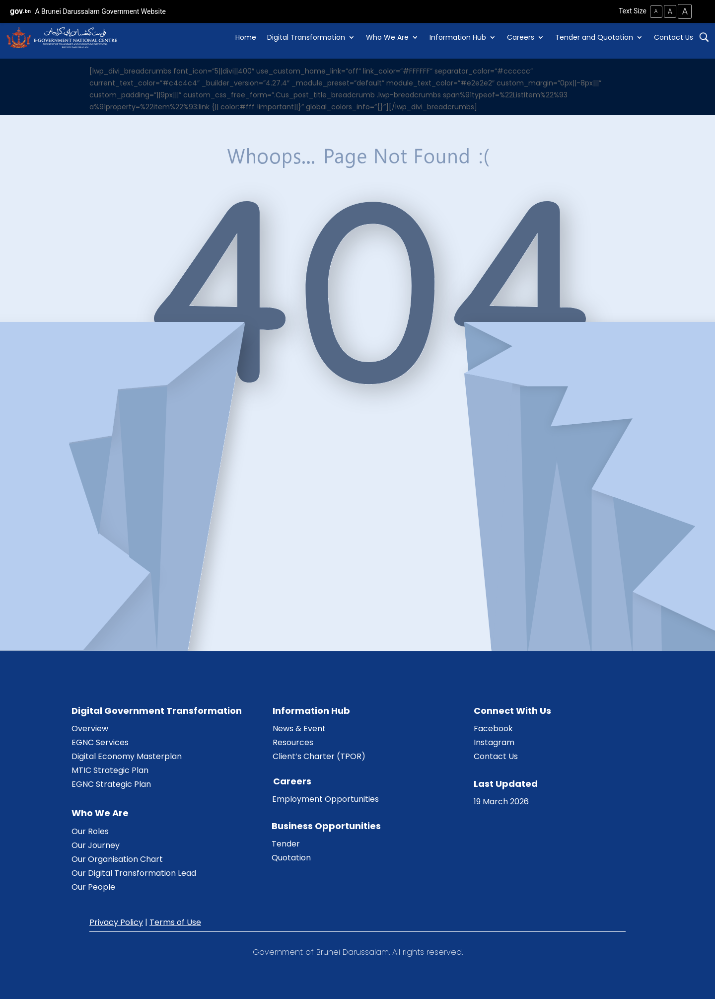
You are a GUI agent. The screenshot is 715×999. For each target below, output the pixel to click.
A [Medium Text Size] (668, 11)
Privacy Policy (116, 921)
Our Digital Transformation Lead (134, 872)
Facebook (493, 728)
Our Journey (96, 844)
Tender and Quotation (594, 37)
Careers (520, 37)
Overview (90, 728)
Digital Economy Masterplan (127, 756)
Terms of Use (175, 921)
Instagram (494, 742)
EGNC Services (100, 742)
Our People (93, 886)
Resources (293, 742)
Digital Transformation (306, 37)
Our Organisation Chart (117, 858)
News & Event (299, 728)
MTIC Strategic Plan (110, 769)
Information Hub (457, 37)
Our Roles (90, 831)
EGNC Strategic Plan (111, 783)
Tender (286, 843)
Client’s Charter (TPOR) (319, 756)
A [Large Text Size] (684, 11)
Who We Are (387, 37)
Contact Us (673, 37)
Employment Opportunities (325, 798)
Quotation (291, 857)
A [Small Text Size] (653, 11)
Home (245, 37)
